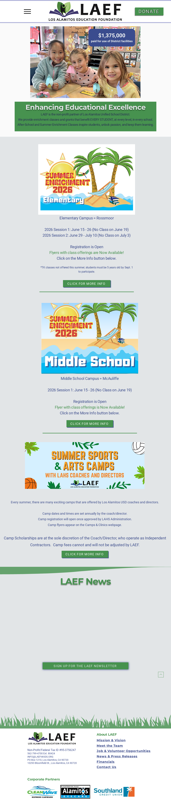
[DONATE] (149, 11)
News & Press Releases (117, 756)
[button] (85, 62)
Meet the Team (110, 746)
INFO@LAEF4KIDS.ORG (40, 756)
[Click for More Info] (86, 283)
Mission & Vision (111, 740)
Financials (106, 762)
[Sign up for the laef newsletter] (85, 665)
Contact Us (106, 767)
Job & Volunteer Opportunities (124, 751)
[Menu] (27, 11)
